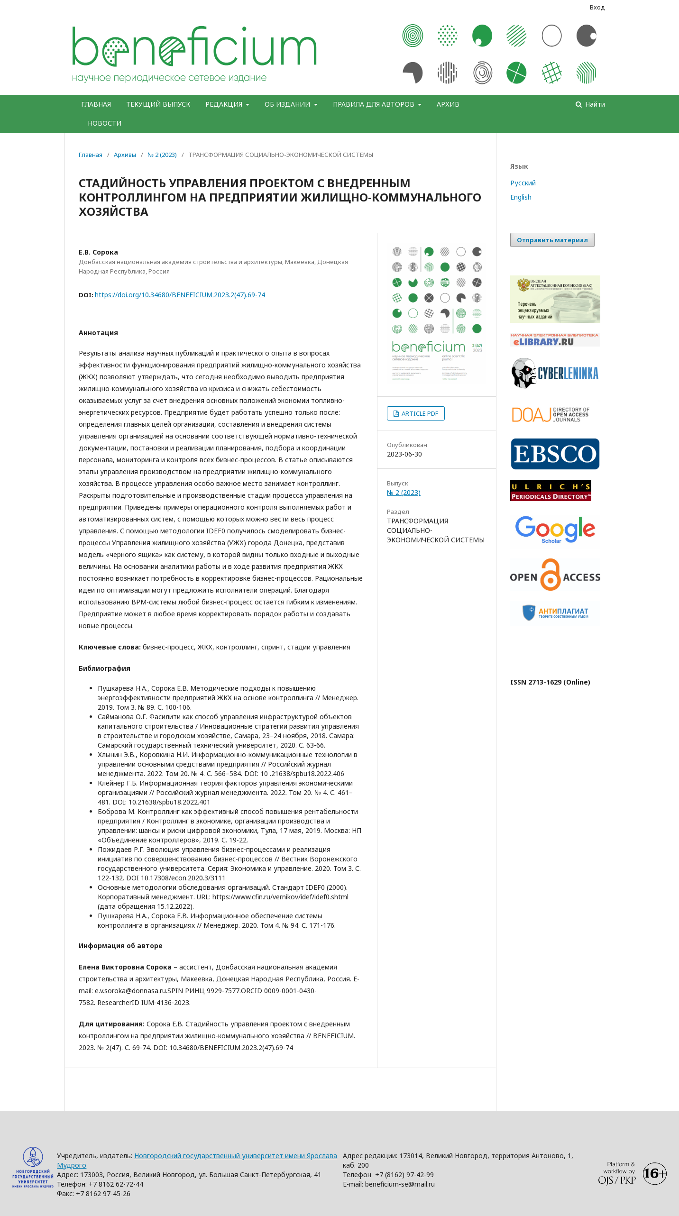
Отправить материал (552, 240)
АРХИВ (448, 104)
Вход (597, 7)
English (521, 196)
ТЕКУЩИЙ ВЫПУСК (158, 104)
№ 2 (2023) (162, 154)
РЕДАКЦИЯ (224, 104)
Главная (90, 154)
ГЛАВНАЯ (96, 104)
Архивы (125, 154)
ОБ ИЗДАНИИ (288, 104)
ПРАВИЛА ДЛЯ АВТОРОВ (374, 104)
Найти (594, 104)
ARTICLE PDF (419, 413)
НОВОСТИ (104, 123)
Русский (523, 182)
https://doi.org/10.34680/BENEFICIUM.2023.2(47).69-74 (180, 294)
